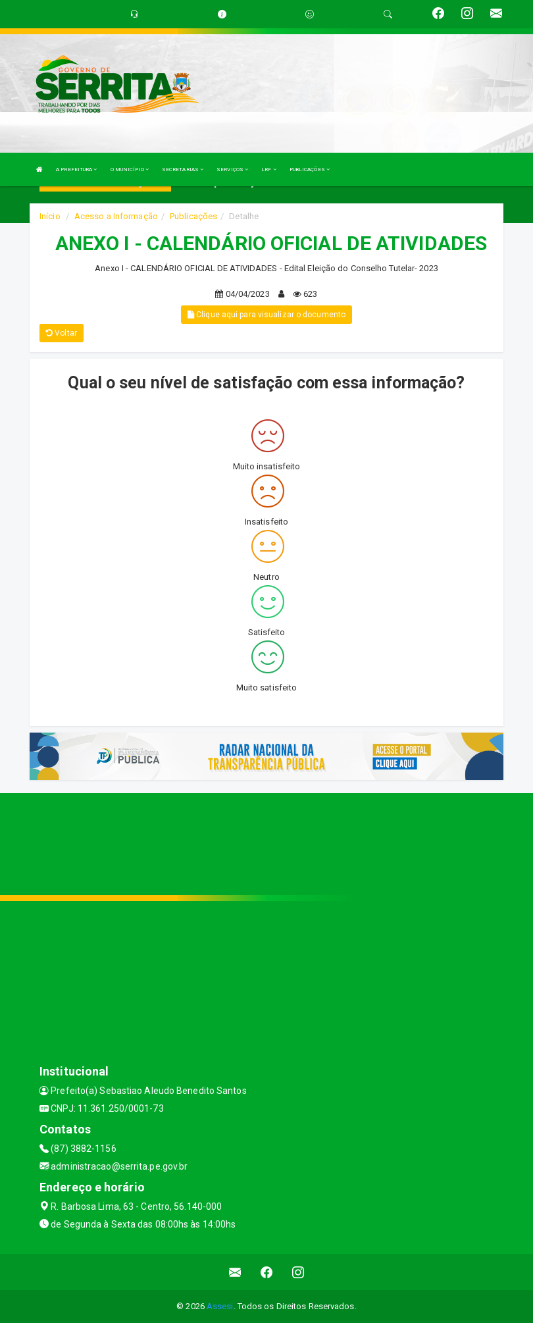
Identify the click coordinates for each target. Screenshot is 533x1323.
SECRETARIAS (182, 169)
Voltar (61, 333)
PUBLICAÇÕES (310, 169)
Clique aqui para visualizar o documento (266, 314)
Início (50, 216)
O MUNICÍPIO (130, 169)
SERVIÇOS (232, 169)
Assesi (220, 1306)
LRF (268, 169)
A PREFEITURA (76, 169)
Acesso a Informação (116, 216)
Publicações (193, 216)
